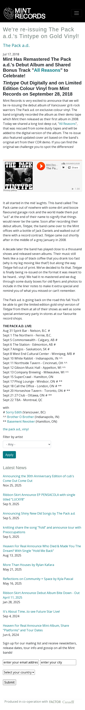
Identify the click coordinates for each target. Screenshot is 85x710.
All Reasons (47, 70)
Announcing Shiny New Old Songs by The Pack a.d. (39, 513)
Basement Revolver (21, 421)
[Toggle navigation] (76, 13)
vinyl (25, 429)
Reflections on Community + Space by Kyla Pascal (38, 579)
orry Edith (15, 412)
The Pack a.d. (16, 45)
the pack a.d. (12, 429)
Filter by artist (13, 437)
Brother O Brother (20, 417)
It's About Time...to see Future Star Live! (31, 611)
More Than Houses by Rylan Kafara (28, 565)
